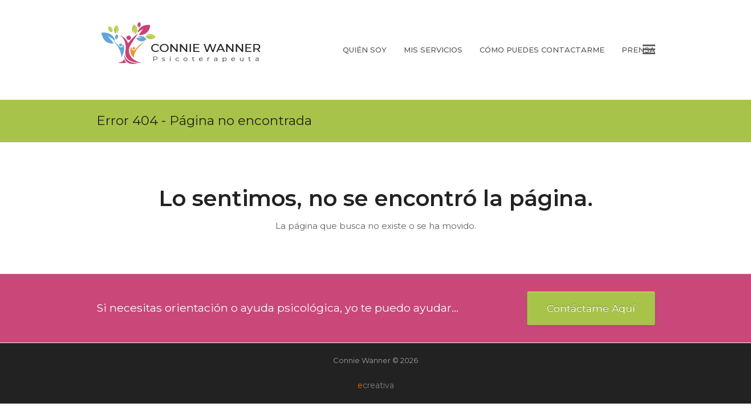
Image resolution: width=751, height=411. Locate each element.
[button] (649, 49)
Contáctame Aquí (591, 308)
